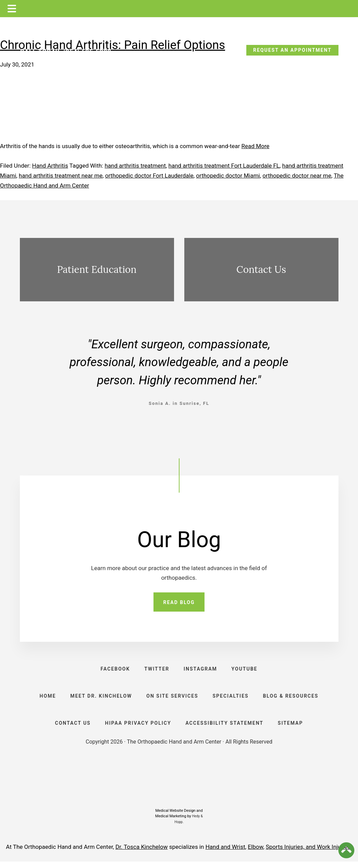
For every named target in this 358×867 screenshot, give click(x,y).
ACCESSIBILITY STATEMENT (225, 728)
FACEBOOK (114, 670)
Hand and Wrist (225, 852)
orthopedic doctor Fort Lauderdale (149, 175)
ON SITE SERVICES (172, 699)
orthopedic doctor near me (296, 175)
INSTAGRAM (201, 670)
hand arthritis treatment (135, 165)
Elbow (255, 852)
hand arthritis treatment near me (60, 175)
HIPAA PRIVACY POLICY (137, 728)
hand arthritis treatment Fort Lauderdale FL (224, 165)
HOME (46, 699)
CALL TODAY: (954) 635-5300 (65, 52)
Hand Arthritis (50, 165)
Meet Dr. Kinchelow (100, 699)
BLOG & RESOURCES (292, 699)
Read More (256, 146)
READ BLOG (179, 602)
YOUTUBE (246, 670)
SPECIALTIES (231, 699)
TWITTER (156, 670)
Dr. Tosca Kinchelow (141, 852)
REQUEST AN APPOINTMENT (292, 50)
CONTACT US (71, 728)
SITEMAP (291, 728)
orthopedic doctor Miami (228, 175)
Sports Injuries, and (291, 852)
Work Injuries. (334, 852)
